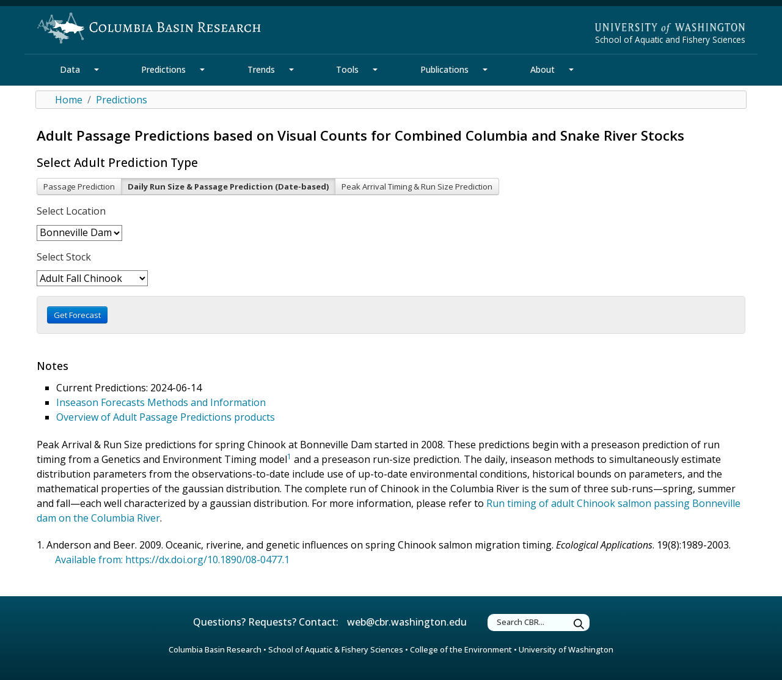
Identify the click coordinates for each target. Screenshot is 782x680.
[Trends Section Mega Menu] (291, 69)
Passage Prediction (79, 186)
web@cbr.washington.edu (407, 622)
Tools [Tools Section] (347, 69)
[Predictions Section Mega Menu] (202, 69)
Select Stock (64, 257)
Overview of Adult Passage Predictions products (165, 417)
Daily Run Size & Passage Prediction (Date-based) (228, 186)
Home (68, 99)
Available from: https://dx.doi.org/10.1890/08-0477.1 (172, 559)
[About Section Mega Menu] (571, 69)
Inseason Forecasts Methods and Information (161, 402)
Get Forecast (77, 314)
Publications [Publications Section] (444, 69)
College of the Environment (461, 649)
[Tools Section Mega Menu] (375, 69)
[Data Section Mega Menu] (96, 69)
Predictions (121, 99)
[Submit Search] (579, 624)
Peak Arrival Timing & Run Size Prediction (417, 186)
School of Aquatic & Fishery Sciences (335, 649)
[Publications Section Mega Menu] (485, 69)
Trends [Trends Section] (261, 69)
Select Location (71, 211)
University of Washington (566, 649)
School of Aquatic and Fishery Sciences (670, 39)
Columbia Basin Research (215, 649)
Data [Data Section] (70, 69)
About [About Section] (542, 69)
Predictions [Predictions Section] (163, 69)
